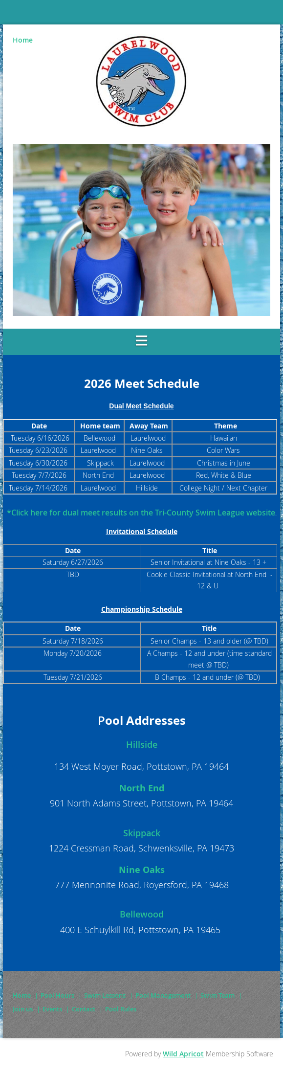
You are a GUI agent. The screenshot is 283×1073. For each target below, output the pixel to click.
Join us (23, 1009)
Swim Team (217, 995)
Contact (83, 1009)
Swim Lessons (105, 995)
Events (52, 1009)
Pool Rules (120, 1009)
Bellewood (142, 914)
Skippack (141, 833)
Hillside (141, 744)
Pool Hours (57, 995)
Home (23, 40)
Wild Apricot (183, 1053)
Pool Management (163, 995)
